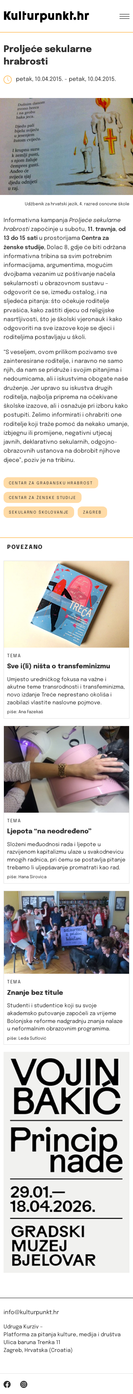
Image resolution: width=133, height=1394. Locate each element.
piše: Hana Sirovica (26, 877)
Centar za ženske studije (42, 498)
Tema (14, 656)
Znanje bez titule (35, 993)
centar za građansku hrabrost (51, 483)
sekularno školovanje (39, 512)
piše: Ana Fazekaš (25, 712)
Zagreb (92, 512)
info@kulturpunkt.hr (31, 1313)
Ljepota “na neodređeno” (49, 831)
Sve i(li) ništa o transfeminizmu (58, 666)
